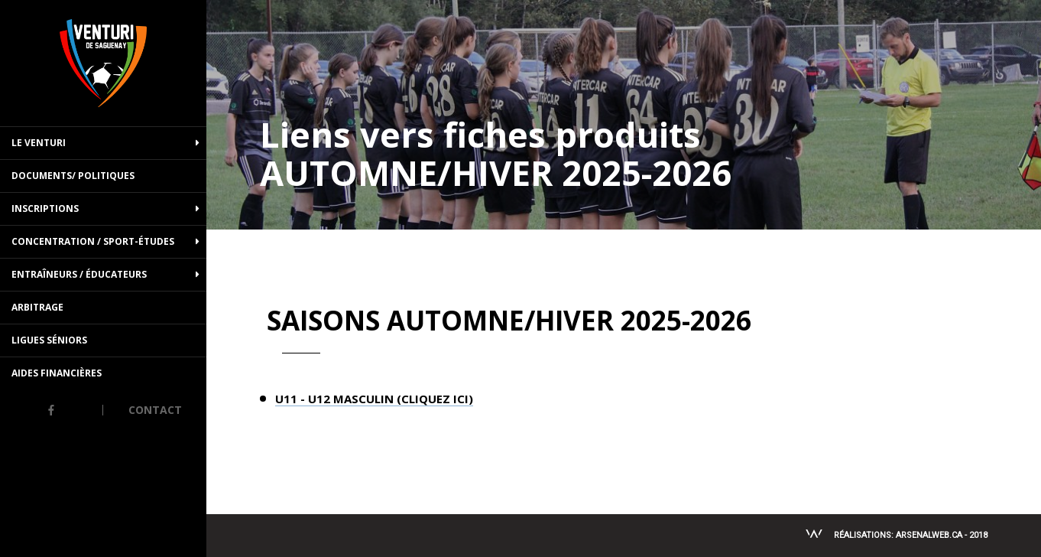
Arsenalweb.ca (929, 535)
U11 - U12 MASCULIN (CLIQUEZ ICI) (374, 399)
